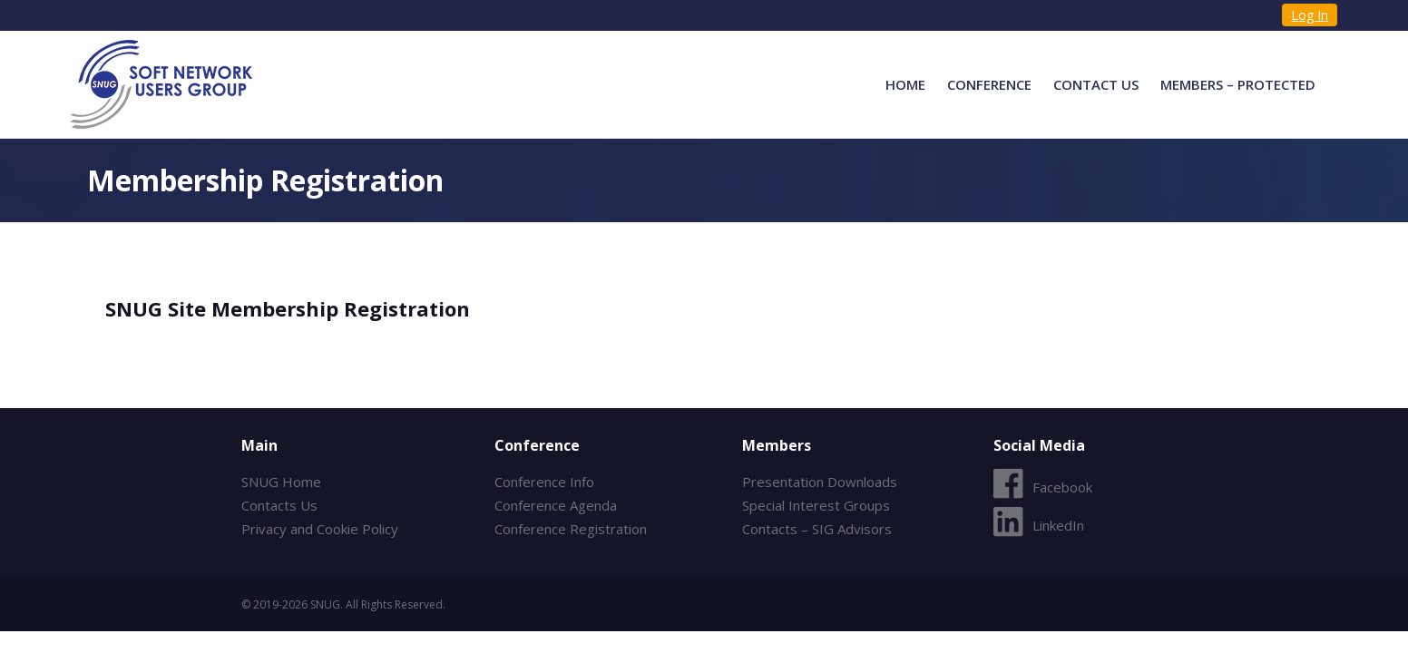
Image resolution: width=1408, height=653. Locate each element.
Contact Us (1096, 84)
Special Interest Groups (816, 505)
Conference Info (544, 482)
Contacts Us (279, 505)
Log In (1309, 15)
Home (905, 84)
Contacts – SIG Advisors (817, 529)
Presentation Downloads (819, 482)
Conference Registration (570, 529)
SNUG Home (281, 482)
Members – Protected (1237, 84)
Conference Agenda (555, 505)
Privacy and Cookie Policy (319, 529)
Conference (989, 84)
